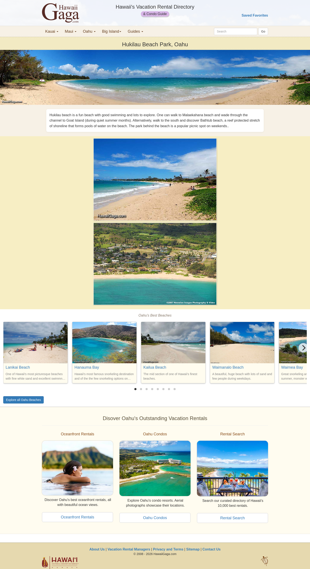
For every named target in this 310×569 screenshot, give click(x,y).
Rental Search (232, 518)
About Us (97, 549)
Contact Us (211, 549)
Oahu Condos (155, 518)
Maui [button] (70, 31)
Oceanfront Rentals (77, 517)
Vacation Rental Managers (128, 549)
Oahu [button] (89, 31)
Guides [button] (135, 31)
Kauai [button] (51, 31)
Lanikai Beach (18, 367)
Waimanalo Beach (227, 367)
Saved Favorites (255, 15)
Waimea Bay (292, 367)
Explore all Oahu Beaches (23, 400)
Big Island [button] (111, 31)
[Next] (303, 348)
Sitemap (193, 549)
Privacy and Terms (168, 549)
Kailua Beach (154, 367)
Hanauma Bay (86, 367)
